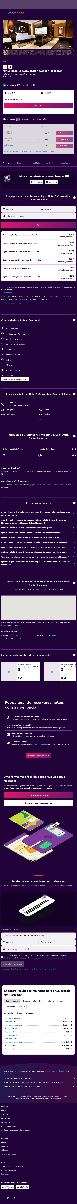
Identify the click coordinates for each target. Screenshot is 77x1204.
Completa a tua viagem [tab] (15, 1006)
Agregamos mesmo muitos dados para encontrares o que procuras (40, 1082)
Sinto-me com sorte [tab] (55, 1001)
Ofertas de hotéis (12, 1096)
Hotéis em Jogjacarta (13, 1045)
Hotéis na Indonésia (40, 1096)
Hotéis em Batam (11, 1049)
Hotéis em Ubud (11, 1022)
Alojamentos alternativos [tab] (32, 1001)
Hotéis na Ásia (26, 1096)
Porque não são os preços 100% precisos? (40, 1086)
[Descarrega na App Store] (51, 182)
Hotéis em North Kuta (13, 1042)
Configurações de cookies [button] (11, 303)
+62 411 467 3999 (10, 82)
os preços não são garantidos (58, 1071)
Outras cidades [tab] (12, 1001)
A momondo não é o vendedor (40, 1078)
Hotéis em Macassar (22, 1098)
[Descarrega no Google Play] (36, 182)
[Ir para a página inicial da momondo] (16, 13)
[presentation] (51, 182)
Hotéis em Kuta (11, 1028)
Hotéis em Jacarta (11, 1035)
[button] (4, 13)
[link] (38, 755)
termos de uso (33, 969)
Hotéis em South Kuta (13, 1025)
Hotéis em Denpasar (12, 1018)
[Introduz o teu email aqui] (41, 949)
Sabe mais (8, 292)
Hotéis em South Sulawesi (58, 1096)
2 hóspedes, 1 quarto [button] (14, 99)
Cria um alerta (39, 744)
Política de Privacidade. (49, 969)
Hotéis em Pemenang (13, 1032)
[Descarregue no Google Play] (7, 1187)
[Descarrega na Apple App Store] (22, 1187)
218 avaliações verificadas (28, 85)
